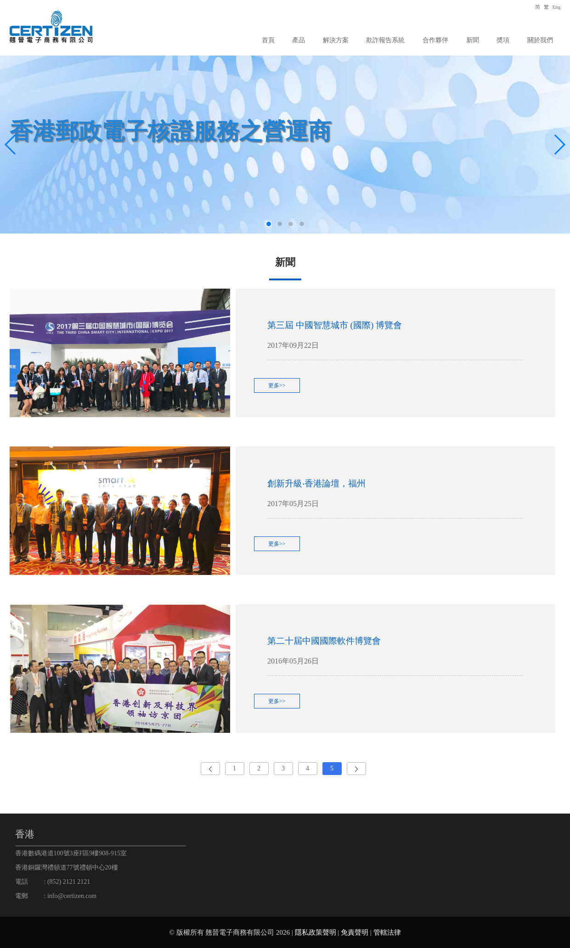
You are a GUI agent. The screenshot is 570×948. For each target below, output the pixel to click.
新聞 (472, 40)
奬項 (503, 40)
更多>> (277, 385)
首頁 (268, 40)
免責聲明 (354, 932)
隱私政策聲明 (315, 932)
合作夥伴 (435, 40)
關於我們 (540, 40)
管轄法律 (387, 932)
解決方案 (336, 40)
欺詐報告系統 (385, 40)
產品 (298, 40)
